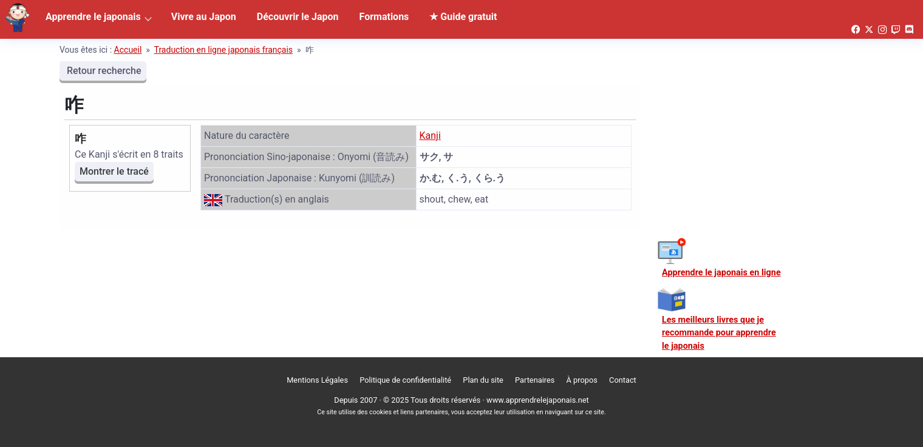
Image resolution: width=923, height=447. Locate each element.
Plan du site (483, 380)
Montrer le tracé (114, 171)
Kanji (430, 135)
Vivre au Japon (203, 16)
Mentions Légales (317, 380)
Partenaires (534, 380)
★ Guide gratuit (463, 16)
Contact (622, 380)
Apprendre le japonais (93, 16)
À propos (582, 380)
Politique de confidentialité (405, 380)
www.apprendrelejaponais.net (537, 400)
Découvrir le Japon (298, 16)
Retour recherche (102, 70)
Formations (384, 16)
